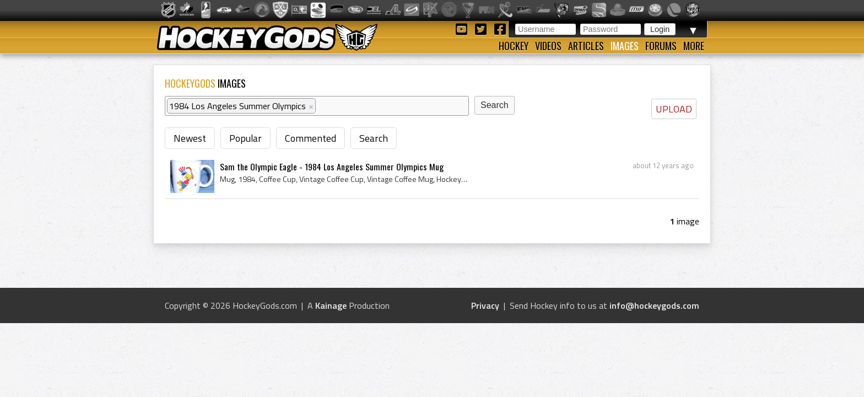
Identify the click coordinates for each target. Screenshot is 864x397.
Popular (245, 138)
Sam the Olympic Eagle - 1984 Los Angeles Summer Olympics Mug (332, 166)
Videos (548, 46)
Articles (586, 46)
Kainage (331, 305)
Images (625, 46)
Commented (310, 138)
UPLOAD (674, 108)
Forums (661, 46)
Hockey (513, 46)
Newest (190, 138)
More (693, 46)
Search (373, 138)
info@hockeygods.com (654, 305)
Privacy (485, 305)
